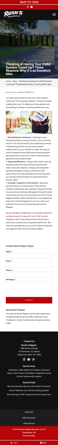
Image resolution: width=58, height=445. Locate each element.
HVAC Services (29, 423)
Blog (32, 92)
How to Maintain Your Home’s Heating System (29, 390)
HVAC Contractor (29, 418)
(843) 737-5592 (29, 2)
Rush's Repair (13, 92)
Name (9, 251)
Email (9, 261)
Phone (9, 270)
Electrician (29, 412)
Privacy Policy (29, 435)
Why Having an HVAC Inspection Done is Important (29, 394)
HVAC (38, 98)
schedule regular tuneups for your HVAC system (27, 216)
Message (11, 279)
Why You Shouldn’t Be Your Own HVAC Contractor (29, 386)
